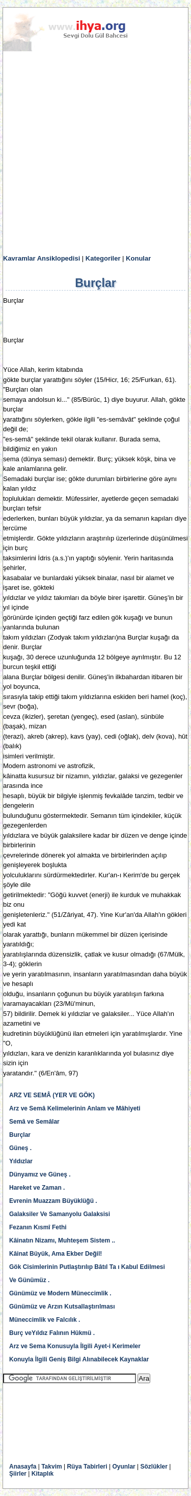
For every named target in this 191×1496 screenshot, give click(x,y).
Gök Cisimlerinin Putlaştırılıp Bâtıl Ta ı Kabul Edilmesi (87, 1266)
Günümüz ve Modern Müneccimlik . (60, 1293)
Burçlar (20, 1134)
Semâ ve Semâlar (34, 1121)
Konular (138, 258)
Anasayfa (22, 1466)
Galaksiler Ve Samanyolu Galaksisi (59, 1214)
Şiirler (17, 1473)
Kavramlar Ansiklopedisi (41, 258)
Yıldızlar (21, 1161)
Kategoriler (103, 258)
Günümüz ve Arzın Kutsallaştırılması (62, 1306)
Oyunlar (123, 1466)
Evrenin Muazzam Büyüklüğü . (53, 1200)
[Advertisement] (95, 153)
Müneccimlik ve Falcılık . (44, 1319)
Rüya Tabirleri (87, 1466)
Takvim (51, 1466)
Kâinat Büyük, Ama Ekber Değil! (55, 1253)
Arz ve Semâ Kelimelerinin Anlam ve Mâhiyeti (75, 1108)
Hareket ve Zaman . (37, 1187)
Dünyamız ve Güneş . (40, 1174)
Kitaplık (42, 1473)
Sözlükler (154, 1466)
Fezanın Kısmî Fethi (38, 1227)
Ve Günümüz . (29, 1280)
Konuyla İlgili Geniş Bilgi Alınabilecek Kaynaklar (79, 1359)
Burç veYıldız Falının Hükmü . (52, 1332)
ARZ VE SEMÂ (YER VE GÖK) (52, 1095)
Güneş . (20, 1148)
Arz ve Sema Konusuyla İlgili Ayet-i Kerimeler (75, 1346)
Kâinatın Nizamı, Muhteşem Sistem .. (62, 1240)
